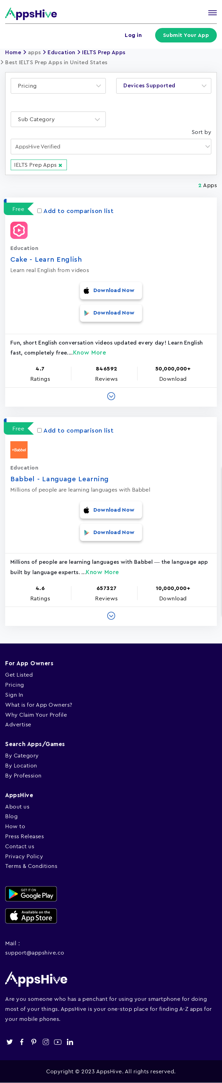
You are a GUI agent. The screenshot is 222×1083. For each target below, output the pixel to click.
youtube (57, 1042)
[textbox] (29, 86)
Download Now (114, 290)
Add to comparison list (75, 211)
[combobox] (58, 86)
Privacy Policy (24, 856)
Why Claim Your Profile (36, 714)
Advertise (18, 724)
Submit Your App (186, 35)
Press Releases (24, 836)
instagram (45, 1042)
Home (13, 52)
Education (61, 52)
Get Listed (19, 674)
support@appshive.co (34, 952)
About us (17, 806)
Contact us (19, 846)
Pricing (14, 684)
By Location (21, 765)
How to (15, 826)
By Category (22, 755)
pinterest (33, 1042)
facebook (21, 1042)
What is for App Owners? (38, 704)
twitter (9, 1042)
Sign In (14, 694)
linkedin (69, 1042)
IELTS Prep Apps (103, 52)
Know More (90, 353)
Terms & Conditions (31, 865)
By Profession (23, 775)
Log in (133, 35)
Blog (11, 816)
